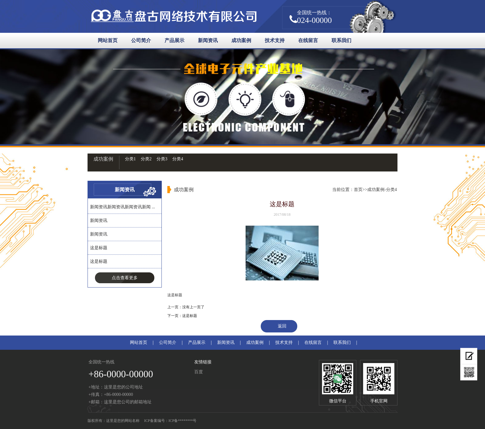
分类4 (177, 159)
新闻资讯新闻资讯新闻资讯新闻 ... (122, 207)
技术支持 (275, 40)
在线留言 (308, 40)
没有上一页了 (193, 307)
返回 (282, 326)
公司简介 (141, 40)
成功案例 (241, 40)
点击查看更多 (125, 277)
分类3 (162, 159)
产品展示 (174, 40)
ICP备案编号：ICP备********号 (170, 420)
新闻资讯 (208, 40)
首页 (358, 189)
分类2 (146, 159)
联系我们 (341, 40)
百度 (198, 372)
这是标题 (98, 247)
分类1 (130, 159)
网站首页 (108, 40)
